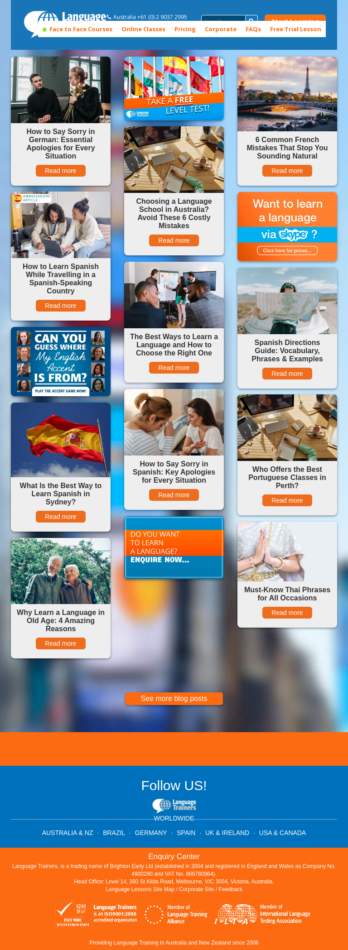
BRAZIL (114, 832)
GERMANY (151, 832)
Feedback (230, 889)
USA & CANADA (282, 832)
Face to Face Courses (77, 29)
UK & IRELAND (227, 832)
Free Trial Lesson (295, 29)
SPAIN (186, 832)
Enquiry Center (173, 856)
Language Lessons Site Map (140, 889)
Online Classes (143, 29)
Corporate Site (196, 889)
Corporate (221, 29)
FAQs (253, 29)
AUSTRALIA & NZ (67, 832)
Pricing (185, 29)
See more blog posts (174, 698)
